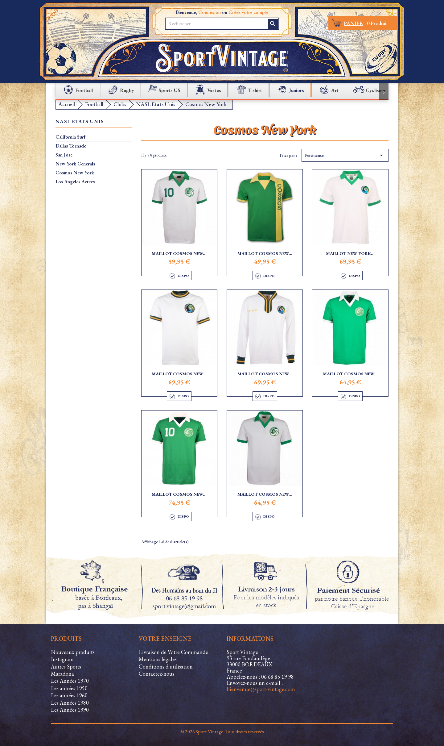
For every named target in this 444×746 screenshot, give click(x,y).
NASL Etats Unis (80, 122)
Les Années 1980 (70, 702)
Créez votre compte (248, 12)
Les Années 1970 (70, 680)
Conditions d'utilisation (166, 666)
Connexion (209, 12)
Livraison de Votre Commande (173, 652)
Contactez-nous (156, 673)
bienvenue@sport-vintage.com (261, 689)
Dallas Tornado (71, 146)
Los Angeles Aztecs (75, 182)
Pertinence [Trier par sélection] (345, 155)
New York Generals (75, 164)
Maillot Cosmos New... (179, 253)
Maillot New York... (350, 253)
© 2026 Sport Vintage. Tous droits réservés (222, 731)
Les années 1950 (69, 688)
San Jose (64, 155)
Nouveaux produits (73, 652)
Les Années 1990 (70, 709)
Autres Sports (66, 666)
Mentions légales (158, 659)
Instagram (62, 659)
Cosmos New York (75, 173)
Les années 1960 (69, 695)
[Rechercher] (217, 24)
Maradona (62, 673)
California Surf (70, 137)
